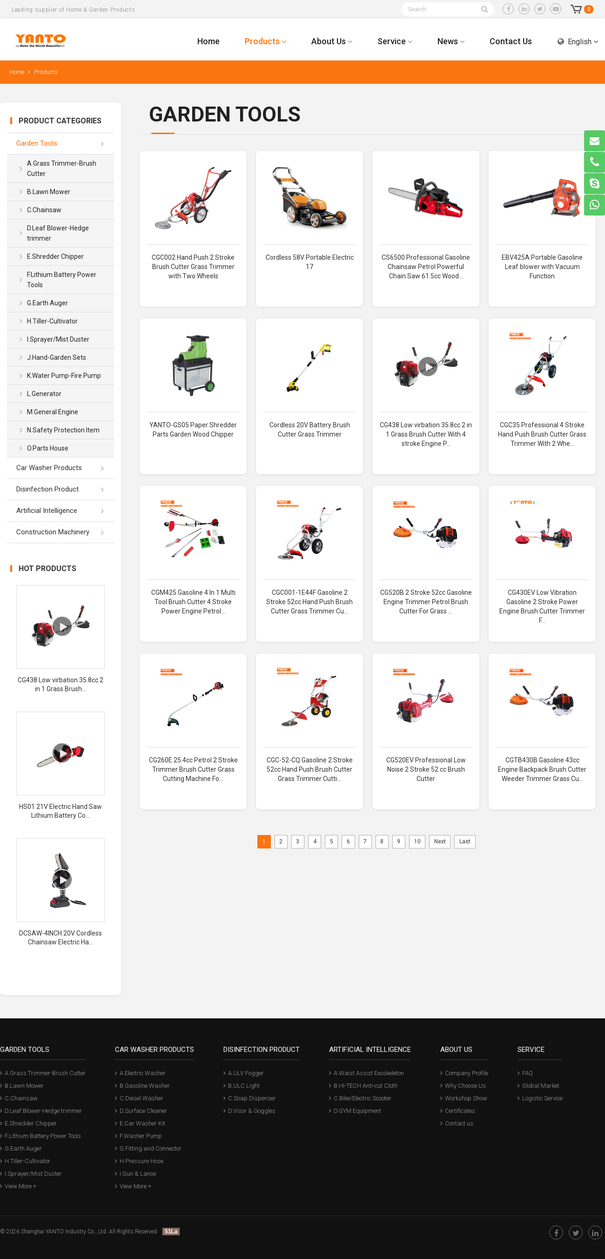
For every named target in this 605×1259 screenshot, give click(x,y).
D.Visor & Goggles (249, 1110)
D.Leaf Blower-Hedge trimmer (58, 233)
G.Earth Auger (47, 303)
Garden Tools (36, 143)
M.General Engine (52, 412)
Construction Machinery (52, 532)
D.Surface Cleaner (141, 1110)
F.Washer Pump (138, 1135)
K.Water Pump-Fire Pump (64, 375)
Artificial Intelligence (46, 510)
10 (417, 841)
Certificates (457, 1110)
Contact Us (511, 41)
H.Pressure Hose (139, 1161)
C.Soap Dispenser (249, 1098)
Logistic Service (540, 1098)
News (450, 41)
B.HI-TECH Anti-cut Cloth (363, 1085)
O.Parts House (47, 448)
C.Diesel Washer (139, 1098)
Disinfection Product (47, 489)
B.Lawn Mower (48, 191)
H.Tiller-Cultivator (52, 321)
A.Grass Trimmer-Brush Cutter (61, 168)
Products (265, 41)
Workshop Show (463, 1098)
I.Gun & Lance (135, 1173)
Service (394, 41)
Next (440, 841)
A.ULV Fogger (243, 1073)
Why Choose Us (463, 1085)
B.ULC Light (241, 1085)
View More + (18, 1186)
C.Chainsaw (44, 210)
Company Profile (464, 1073)
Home (208, 41)
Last (465, 841)
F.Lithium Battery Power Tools (61, 280)
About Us (331, 41)
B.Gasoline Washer (142, 1085)
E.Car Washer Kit (140, 1123)
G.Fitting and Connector (148, 1148)
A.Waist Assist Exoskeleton (366, 1073)
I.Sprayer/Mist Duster (58, 339)
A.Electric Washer (140, 1073)
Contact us (456, 1123)
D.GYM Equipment (355, 1110)
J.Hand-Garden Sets (56, 357)
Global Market (538, 1085)
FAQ (525, 1073)
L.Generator (44, 393)
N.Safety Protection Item (63, 430)
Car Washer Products (49, 468)
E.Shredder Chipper (55, 256)
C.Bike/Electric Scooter (360, 1098)
